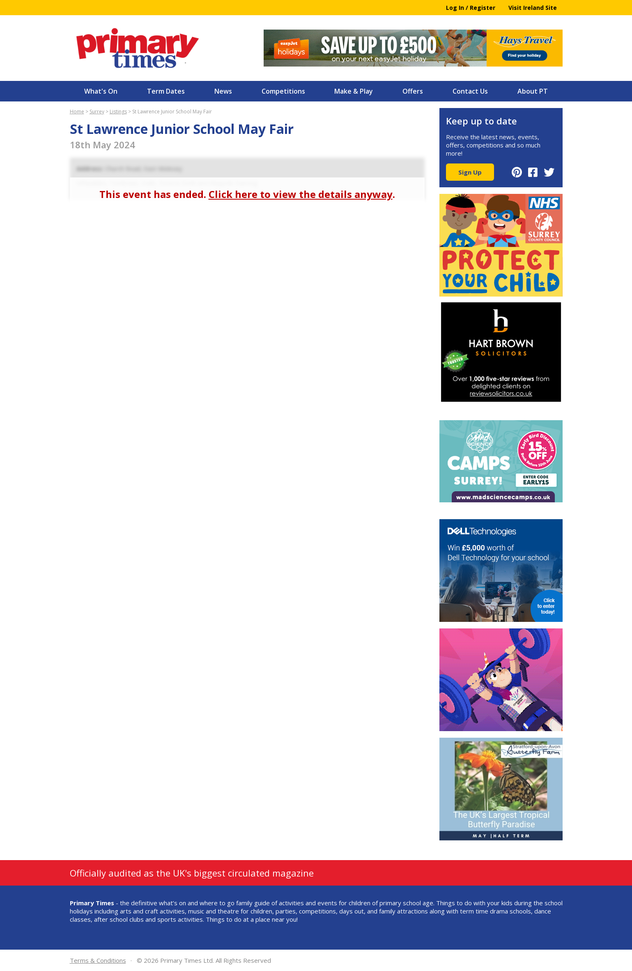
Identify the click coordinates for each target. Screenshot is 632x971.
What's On (100, 91)
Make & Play (353, 91)
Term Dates (166, 91)
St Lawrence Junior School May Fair (172, 111)
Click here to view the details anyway (301, 194)
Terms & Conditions (98, 960)
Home (77, 111)
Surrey (97, 111)
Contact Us (470, 91)
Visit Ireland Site (532, 8)
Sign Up (470, 172)
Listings (118, 111)
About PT (532, 91)
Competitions (283, 91)
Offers (412, 91)
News (223, 91)
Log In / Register (470, 8)
